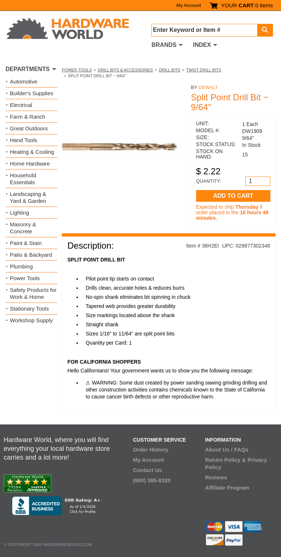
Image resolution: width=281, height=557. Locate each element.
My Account (188, 5)
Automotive (23, 81)
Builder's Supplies (31, 93)
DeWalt (208, 87)
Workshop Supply (31, 320)
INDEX (202, 45)
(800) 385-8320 (152, 480)
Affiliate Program (227, 487)
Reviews (216, 477)
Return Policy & (225, 460)
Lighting (19, 212)
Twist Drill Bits (203, 70)
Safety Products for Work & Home (33, 293)
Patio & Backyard (31, 255)
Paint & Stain (26, 243)
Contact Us (147, 470)
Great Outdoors (29, 128)
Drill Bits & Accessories (125, 70)
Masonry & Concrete (23, 227)
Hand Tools (23, 140)
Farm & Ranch (27, 117)
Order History (150, 449)
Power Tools (77, 70)
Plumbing (21, 266)
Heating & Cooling (32, 152)
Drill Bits (169, 70)
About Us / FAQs (226, 449)
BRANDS (163, 45)
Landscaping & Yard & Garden (28, 197)
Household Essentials (23, 178)
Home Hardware (30, 163)
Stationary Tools (29, 308)
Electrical (21, 105)
